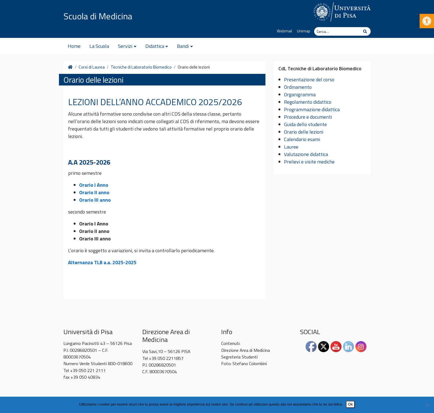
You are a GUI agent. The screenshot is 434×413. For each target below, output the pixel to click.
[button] (427, 21)
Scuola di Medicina (97, 16)
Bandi (183, 46)
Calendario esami (302, 139)
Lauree (291, 146)
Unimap (303, 31)
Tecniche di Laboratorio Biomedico (141, 67)
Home (74, 46)
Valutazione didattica (306, 154)
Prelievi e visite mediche (309, 161)
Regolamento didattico (307, 102)
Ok (350, 404)
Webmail (284, 31)
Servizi (125, 46)
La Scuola (99, 46)
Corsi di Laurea (92, 67)
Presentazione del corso (309, 79)
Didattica (154, 46)
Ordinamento (298, 87)
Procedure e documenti (308, 117)
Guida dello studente (305, 124)
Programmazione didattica (312, 109)
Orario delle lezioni (303, 132)
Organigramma (300, 94)
